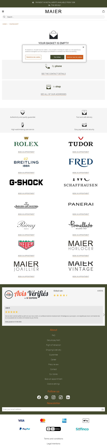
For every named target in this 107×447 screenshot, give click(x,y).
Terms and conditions (53, 438)
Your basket (13, 24)
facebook (39, 397)
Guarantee (53, 354)
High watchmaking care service (22, 126)
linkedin (68, 397)
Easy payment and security (84, 126)
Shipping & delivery (53, 350)
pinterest (46, 397)
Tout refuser (57, 57)
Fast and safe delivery (84, 114)
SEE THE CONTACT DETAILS (53, 73)
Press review (53, 364)
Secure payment (53, 340)
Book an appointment (53, 379)
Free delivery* (54, 5)
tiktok (61, 397)
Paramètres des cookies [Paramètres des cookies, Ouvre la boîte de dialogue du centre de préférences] (33, 57)
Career (53, 359)
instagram (53, 397)
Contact (53, 369)
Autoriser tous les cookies (74, 57)
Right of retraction (53, 345)
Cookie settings (53, 384)
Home (5, 24)
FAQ (53, 335)
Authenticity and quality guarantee (22, 114)
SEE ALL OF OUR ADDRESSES (53, 94)
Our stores (53, 374)
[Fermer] (83, 47)
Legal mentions (53, 443)
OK (103, 409)
